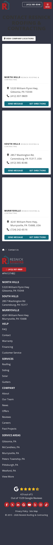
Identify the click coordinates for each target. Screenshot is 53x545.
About (5, 393)
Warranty (7, 341)
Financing (7, 346)
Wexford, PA (9, 470)
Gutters (6, 381)
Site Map (33, 511)
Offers (5, 411)
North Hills (10, 282)
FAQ (4, 329)
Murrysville (10, 310)
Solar (5, 376)
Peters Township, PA (13, 459)
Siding (5, 370)
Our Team (8, 399)
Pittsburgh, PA (10, 464)
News (5, 405)
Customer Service (11, 352)
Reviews (6, 417)
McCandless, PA (11, 447)
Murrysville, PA (10, 453)
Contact (6, 335)
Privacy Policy (21, 511)
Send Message (15, 103)
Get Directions (37, 103)
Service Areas (11, 435)
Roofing (6, 364)
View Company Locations (19, 38)
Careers (6, 422)
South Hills (10, 296)
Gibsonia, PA (9, 441)
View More (8, 476)
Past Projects (9, 428)
